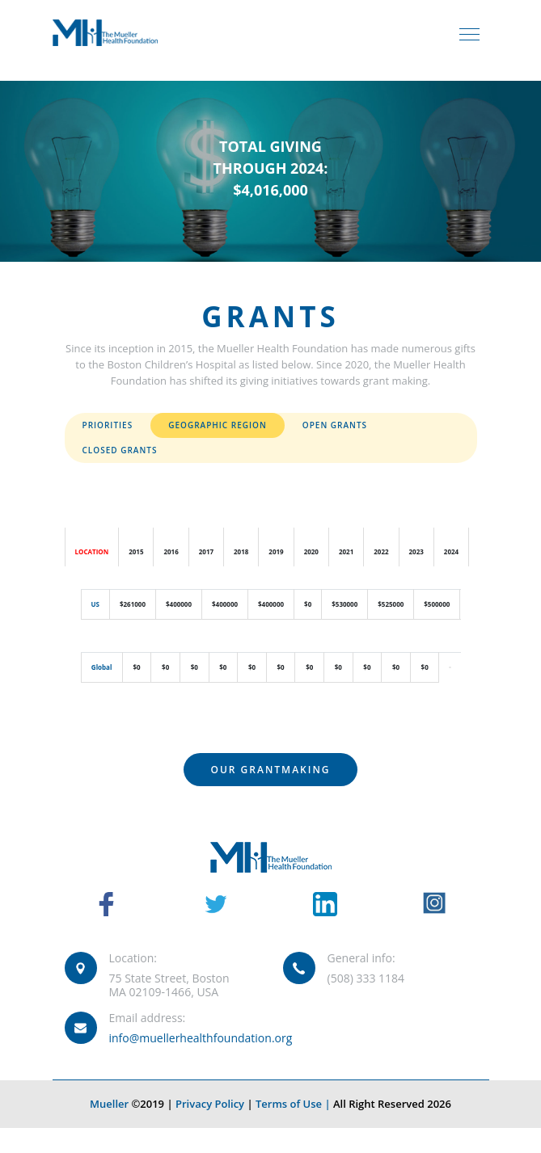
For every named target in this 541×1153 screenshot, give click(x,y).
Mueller (109, 1103)
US (95, 604)
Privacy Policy (209, 1103)
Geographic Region (217, 425)
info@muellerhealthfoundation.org (201, 1038)
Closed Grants (120, 450)
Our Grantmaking (270, 769)
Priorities (107, 425)
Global (101, 667)
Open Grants (334, 425)
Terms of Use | (294, 1103)
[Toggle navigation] (469, 33)
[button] (449, 667)
